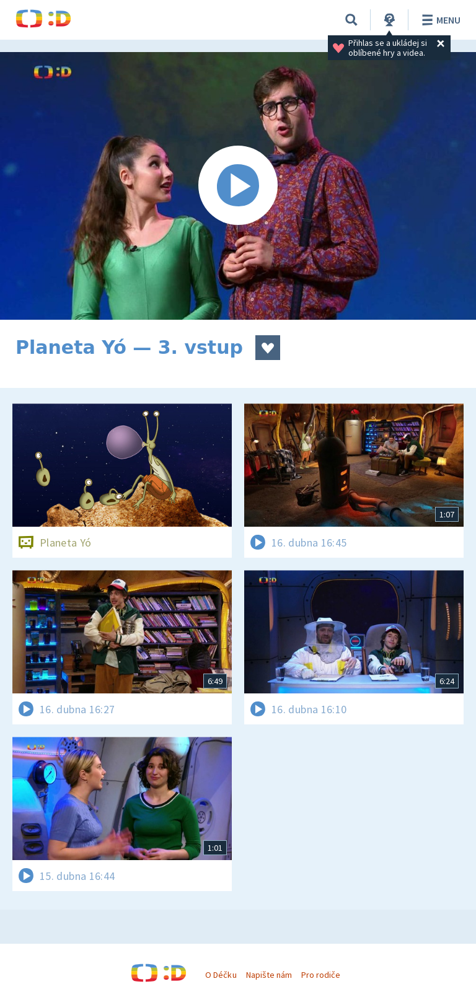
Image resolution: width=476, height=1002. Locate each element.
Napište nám (269, 974)
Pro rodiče (320, 974)
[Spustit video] (238, 186)
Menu (439, 20)
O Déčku (220, 974)
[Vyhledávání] (351, 20)
